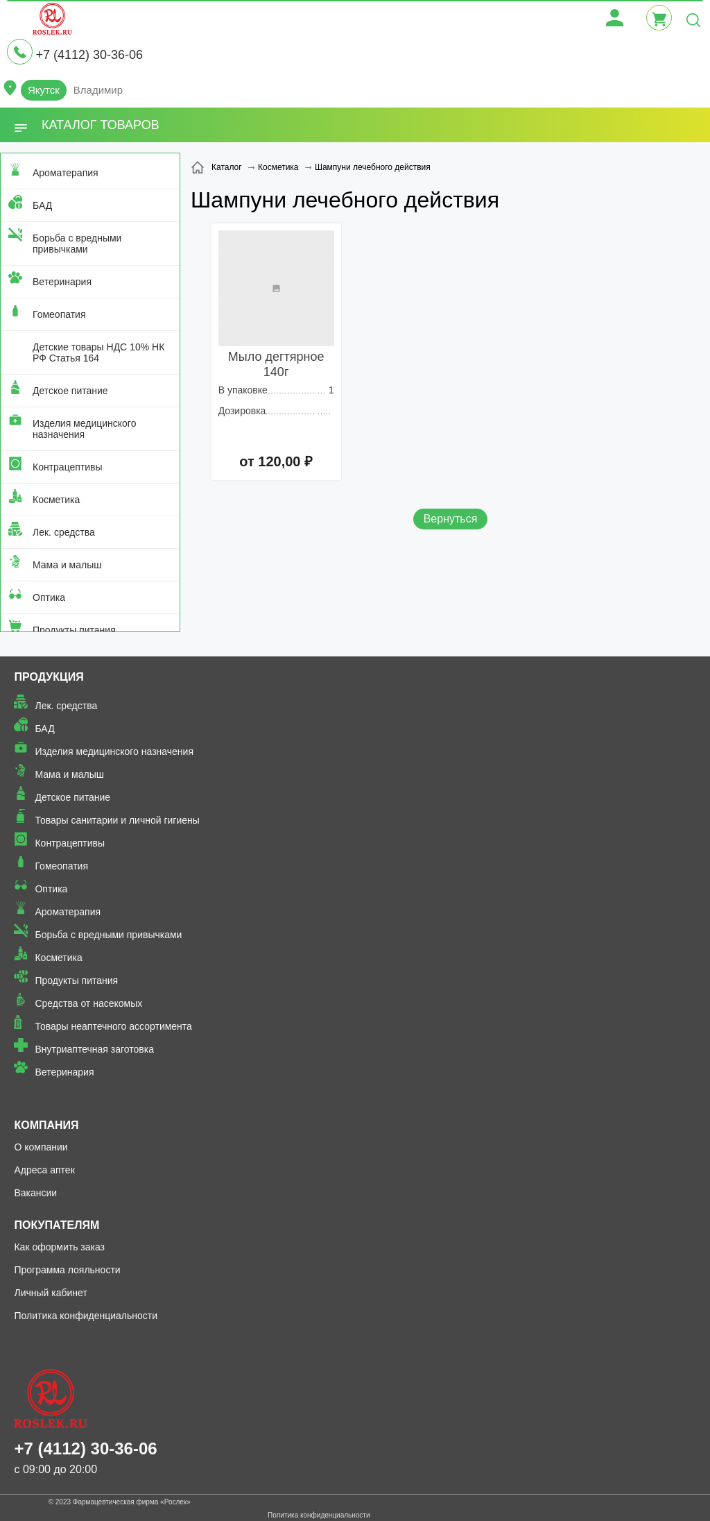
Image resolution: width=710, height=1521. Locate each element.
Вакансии (35, 1192)
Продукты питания (74, 630)
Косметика (56, 499)
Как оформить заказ (59, 1246)
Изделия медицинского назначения (84, 429)
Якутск (44, 90)
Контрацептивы (68, 467)
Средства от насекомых (88, 1003)
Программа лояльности (67, 1269)
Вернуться (451, 519)
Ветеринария (62, 281)
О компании (40, 1147)
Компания (46, 1125)
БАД (42, 205)
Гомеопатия (59, 314)
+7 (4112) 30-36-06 (89, 55)
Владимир (98, 90)
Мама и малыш (67, 564)
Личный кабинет (50, 1292)
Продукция (48, 677)
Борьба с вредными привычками (77, 243)
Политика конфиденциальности (85, 1315)
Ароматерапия (65, 172)
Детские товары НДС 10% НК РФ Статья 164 (98, 352)
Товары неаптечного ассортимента (113, 1026)
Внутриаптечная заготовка (94, 1049)
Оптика (49, 597)
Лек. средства (64, 532)
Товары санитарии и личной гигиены (117, 820)
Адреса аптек (44, 1169)
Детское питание (70, 390)
